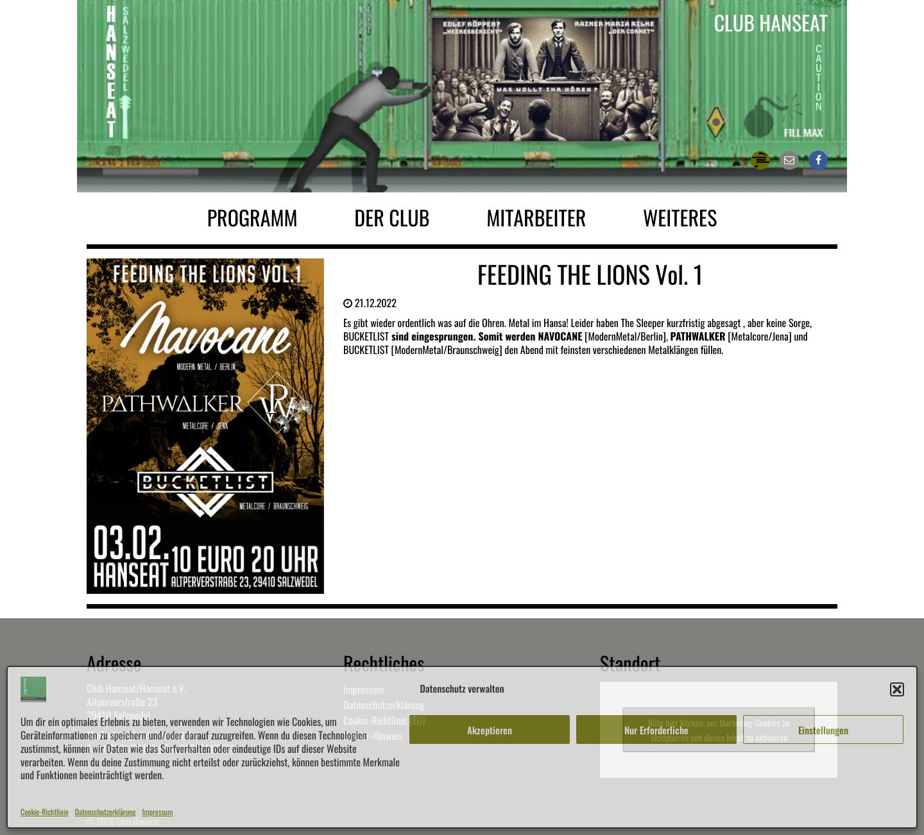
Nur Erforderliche (656, 730)
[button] (897, 689)
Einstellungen (823, 730)
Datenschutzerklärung (105, 812)
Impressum (157, 812)
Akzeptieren (489, 730)
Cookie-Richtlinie (45, 812)
